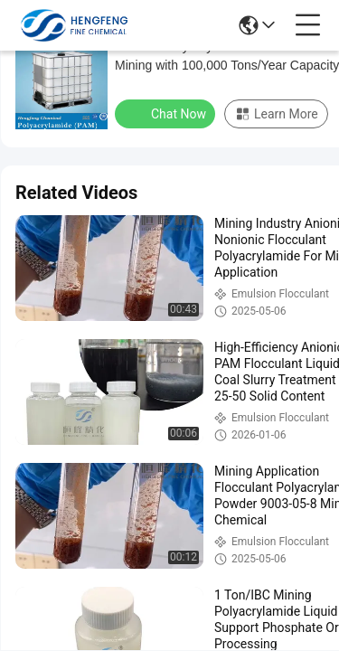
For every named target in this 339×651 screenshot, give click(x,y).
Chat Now (166, 113)
